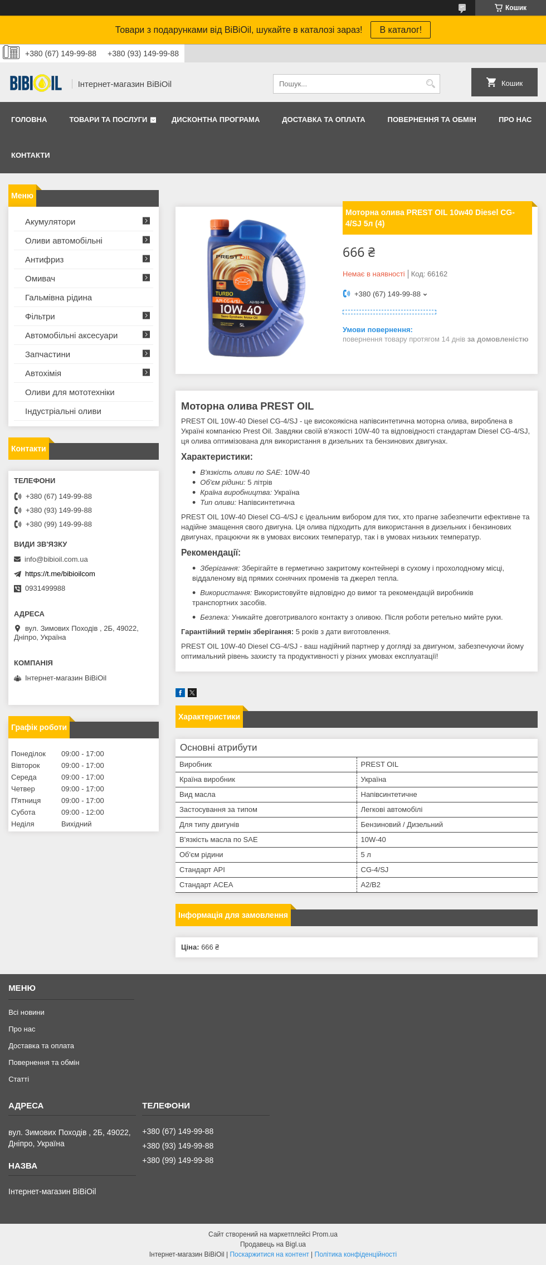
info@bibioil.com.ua (56, 559)
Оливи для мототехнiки (70, 392)
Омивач (40, 278)
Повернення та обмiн (432, 119)
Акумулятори (50, 221)
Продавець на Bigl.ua (273, 1244)
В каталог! (400, 30)
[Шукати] (430, 84)
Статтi (18, 1079)
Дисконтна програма (216, 119)
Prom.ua (325, 1234)
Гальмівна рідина (58, 297)
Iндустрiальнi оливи (63, 411)
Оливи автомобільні (64, 240)
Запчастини (47, 354)
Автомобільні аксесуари (71, 335)
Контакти (30, 155)
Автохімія (43, 373)
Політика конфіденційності (356, 1254)
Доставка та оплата (323, 119)
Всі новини (26, 1012)
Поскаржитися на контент (269, 1254)
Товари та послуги (108, 119)
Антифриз (44, 259)
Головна (29, 119)
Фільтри (40, 316)
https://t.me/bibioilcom (60, 574)
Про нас (515, 119)
